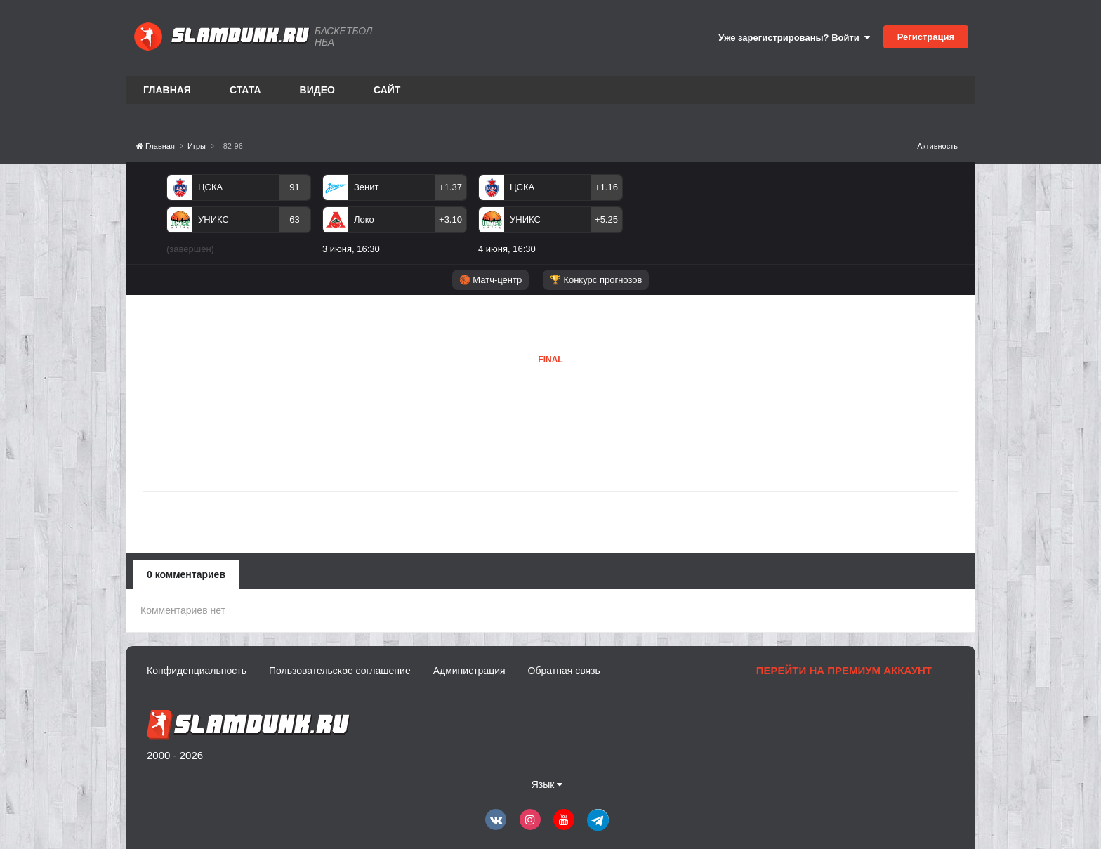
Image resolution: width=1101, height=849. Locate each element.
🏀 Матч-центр (490, 280)
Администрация (469, 670)
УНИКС (213, 219)
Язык (547, 784)
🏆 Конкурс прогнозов (596, 280)
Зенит (366, 187)
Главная (167, 90)
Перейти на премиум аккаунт (844, 670)
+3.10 (450, 219)
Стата (245, 90)
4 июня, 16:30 (507, 249)
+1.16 (606, 187)
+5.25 (606, 219)
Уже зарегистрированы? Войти (794, 37)
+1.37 (450, 187)
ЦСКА (210, 187)
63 (294, 219)
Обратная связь (564, 670)
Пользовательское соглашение (340, 670)
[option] (239, 217)
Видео (317, 90)
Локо (364, 219)
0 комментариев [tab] (186, 574)
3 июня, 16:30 (351, 249)
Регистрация (925, 37)
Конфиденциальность (196, 670)
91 (294, 187)
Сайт (387, 90)
